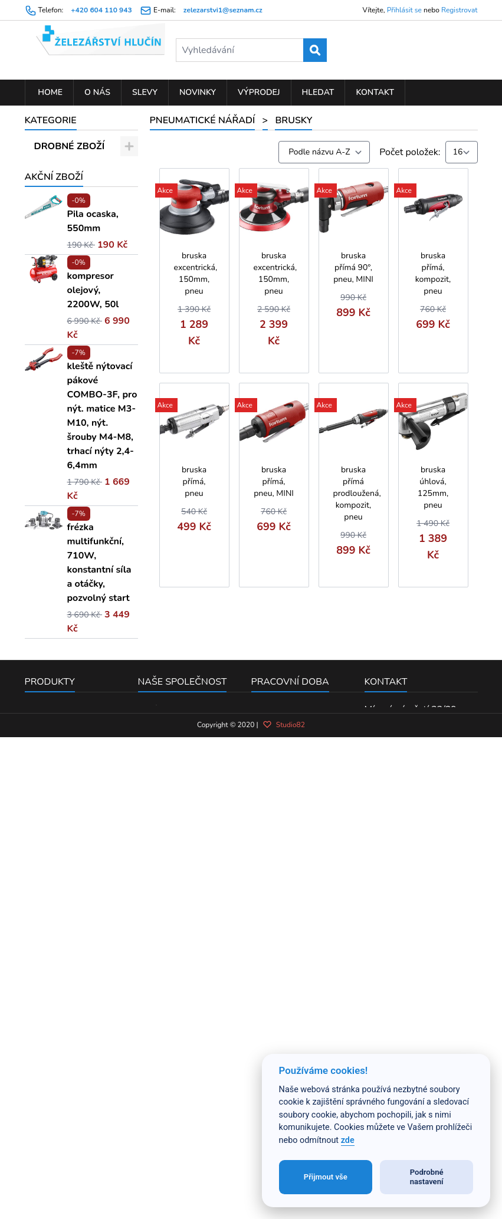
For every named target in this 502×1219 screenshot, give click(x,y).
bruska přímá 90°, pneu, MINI (353, 267)
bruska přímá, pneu (194, 481)
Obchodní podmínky (180, 1074)
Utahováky (71, 330)
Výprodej (259, 92)
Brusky (64, 309)
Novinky (197, 92)
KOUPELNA (60, 474)
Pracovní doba (290, 1031)
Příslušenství (76, 288)
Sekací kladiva (79, 392)
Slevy (145, 92)
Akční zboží (54, 526)
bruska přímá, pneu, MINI (274, 481)
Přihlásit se (404, 10)
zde (348, 1140)
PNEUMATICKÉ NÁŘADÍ (67, 263)
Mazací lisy (71, 454)
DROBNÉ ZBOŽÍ (69, 146)
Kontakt (375, 92)
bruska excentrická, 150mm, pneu (196, 273)
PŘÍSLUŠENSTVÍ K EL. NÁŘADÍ (75, 192)
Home (49, 92)
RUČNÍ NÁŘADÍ (69, 166)
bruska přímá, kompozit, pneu (433, 273)
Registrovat (459, 10)
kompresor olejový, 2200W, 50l (93, 640)
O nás (97, 92)
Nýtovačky (71, 371)
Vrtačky (65, 412)
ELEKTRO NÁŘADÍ (75, 217)
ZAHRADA (57, 238)
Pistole (63, 350)
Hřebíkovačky (77, 433)
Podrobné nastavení (427, 1177)
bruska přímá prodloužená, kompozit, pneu (357, 493)
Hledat (318, 92)
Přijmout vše (325, 1176)
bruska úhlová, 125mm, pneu (433, 487)
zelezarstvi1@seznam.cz (223, 10)
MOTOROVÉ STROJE (61, 500)
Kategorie (51, 120)
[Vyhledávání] (251, 50)
